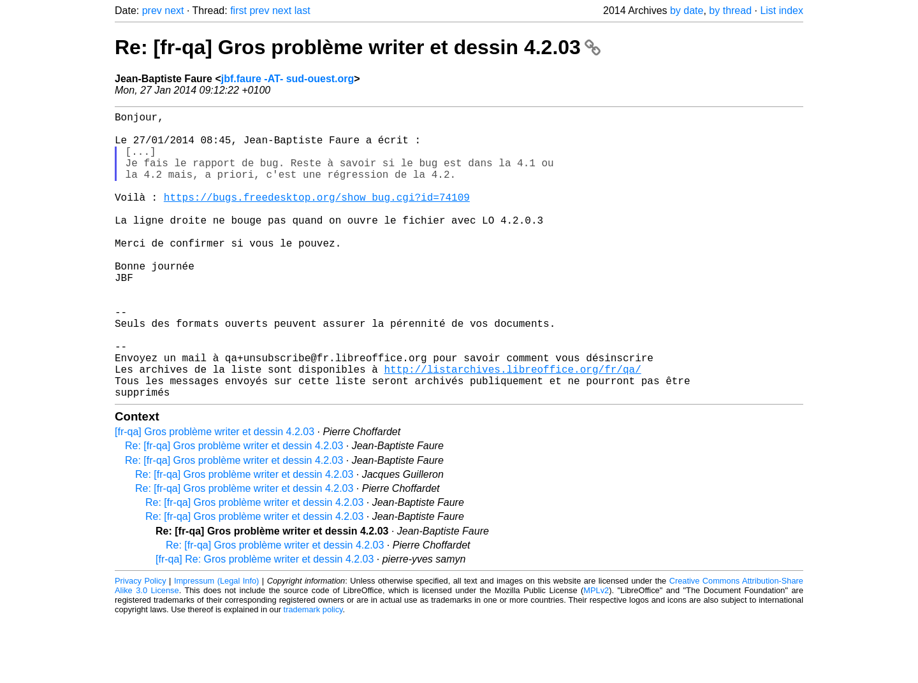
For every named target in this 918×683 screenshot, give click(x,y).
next (174, 10)
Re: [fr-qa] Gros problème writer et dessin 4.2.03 (358, 47)
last (302, 10)
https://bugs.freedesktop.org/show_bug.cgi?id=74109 (317, 217)
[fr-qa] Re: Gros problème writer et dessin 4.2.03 (265, 622)
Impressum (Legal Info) (216, 644)
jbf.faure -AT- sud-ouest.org (287, 78)
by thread (730, 10)
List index (781, 10)
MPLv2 (596, 654)
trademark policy (313, 673)
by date (686, 10)
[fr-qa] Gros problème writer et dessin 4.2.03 (214, 495)
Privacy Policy (140, 644)
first (238, 10)
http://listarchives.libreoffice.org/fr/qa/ (512, 428)
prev (152, 10)
